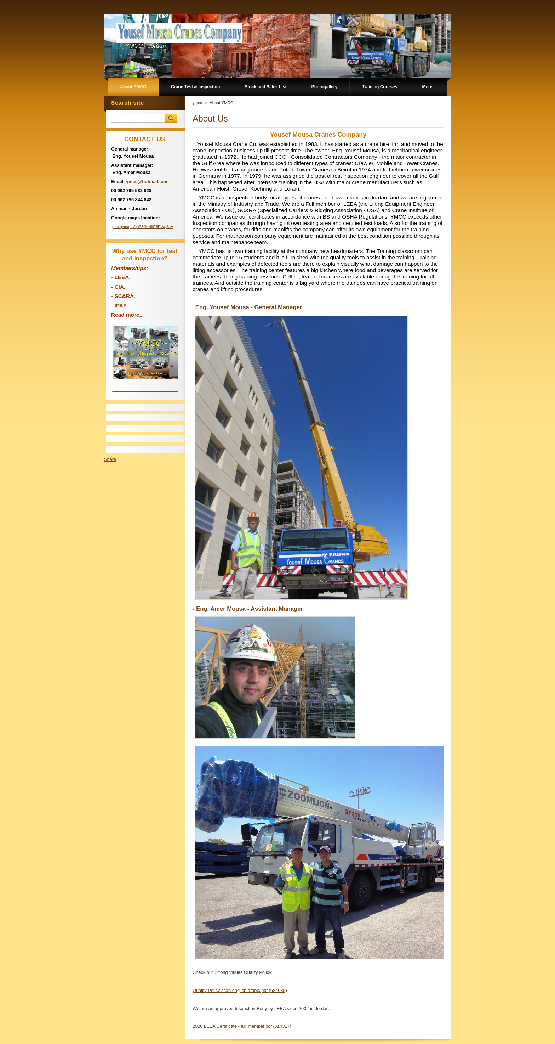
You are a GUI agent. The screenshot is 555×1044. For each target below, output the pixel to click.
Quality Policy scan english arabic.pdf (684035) (240, 990)
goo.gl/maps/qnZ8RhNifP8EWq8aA (142, 227)
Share (110, 459)
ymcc (197, 103)
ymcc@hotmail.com (147, 181)
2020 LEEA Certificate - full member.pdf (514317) (242, 1026)
